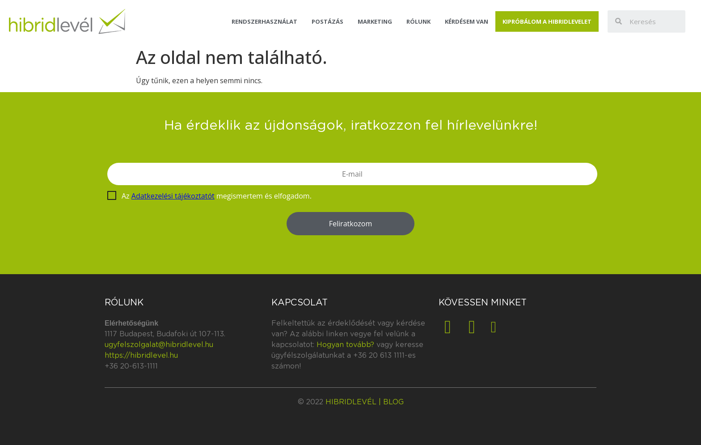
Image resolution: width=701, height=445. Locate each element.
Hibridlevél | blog (364, 402)
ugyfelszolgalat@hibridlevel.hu (159, 344)
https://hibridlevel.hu (141, 355)
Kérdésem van (466, 21)
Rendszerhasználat (264, 21)
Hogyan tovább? (345, 344)
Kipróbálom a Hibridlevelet (547, 21)
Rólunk (418, 21)
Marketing (375, 21)
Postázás (327, 21)
